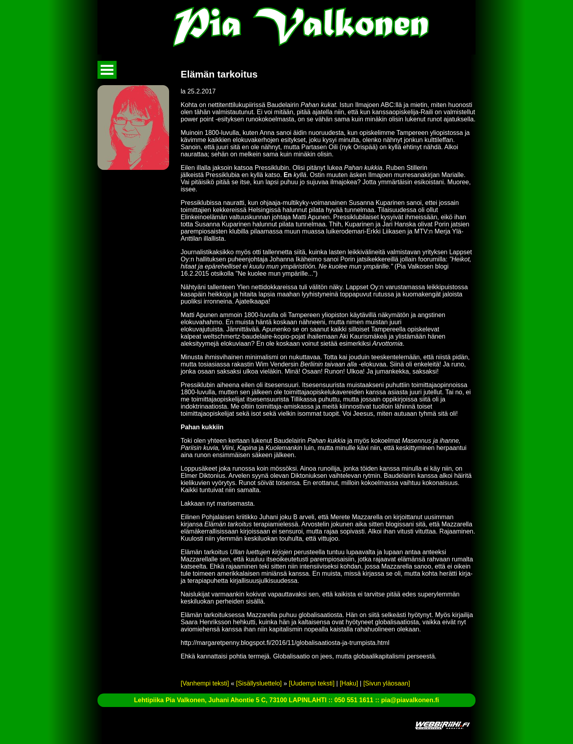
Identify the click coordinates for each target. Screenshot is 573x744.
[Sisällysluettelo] (259, 683)
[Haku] (349, 683)
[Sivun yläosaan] (386, 683)
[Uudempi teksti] (312, 683)
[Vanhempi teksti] (205, 683)
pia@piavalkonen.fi (410, 700)
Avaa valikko (107, 70)
